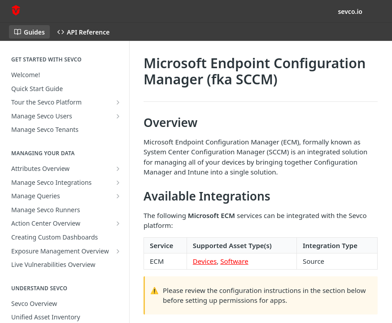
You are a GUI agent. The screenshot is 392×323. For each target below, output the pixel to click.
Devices (205, 261)
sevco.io (350, 11)
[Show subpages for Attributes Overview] (118, 168)
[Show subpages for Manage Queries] (118, 196)
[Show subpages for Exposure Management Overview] (118, 251)
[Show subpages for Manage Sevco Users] (118, 116)
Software (234, 261)
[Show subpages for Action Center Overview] (118, 223)
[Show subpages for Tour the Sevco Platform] (118, 102)
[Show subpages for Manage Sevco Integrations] (118, 182)
